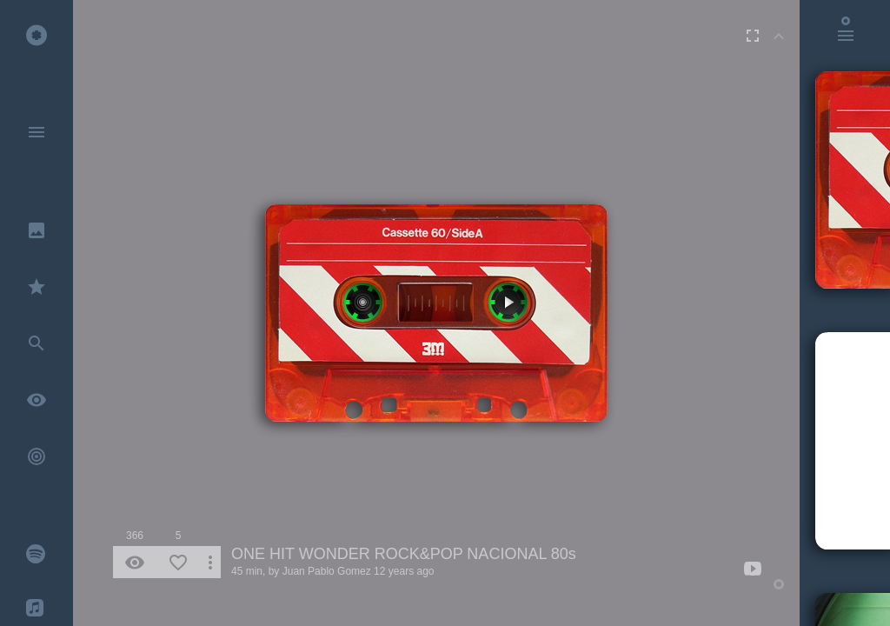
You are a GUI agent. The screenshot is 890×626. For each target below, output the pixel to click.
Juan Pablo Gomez (326, 571)
